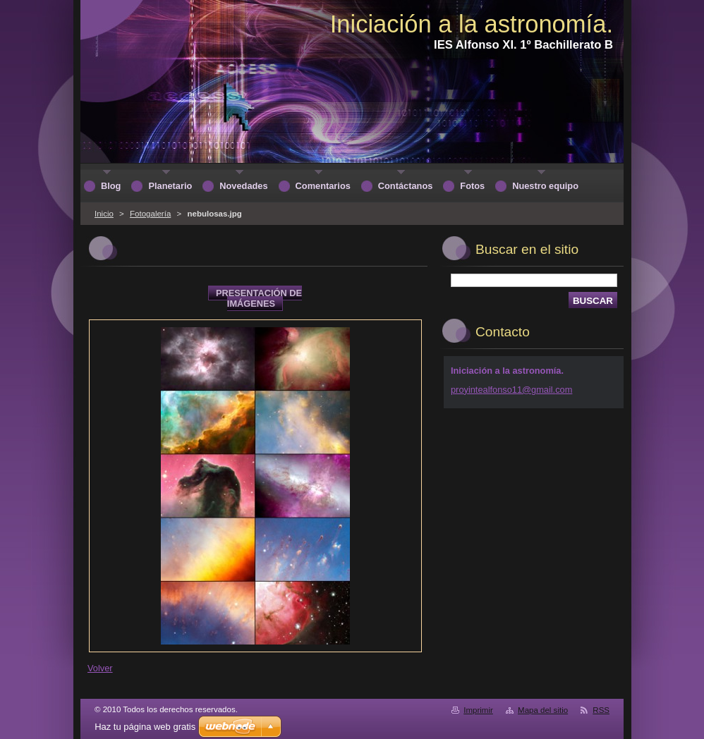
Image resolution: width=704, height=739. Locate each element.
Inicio (104, 213)
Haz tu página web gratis (145, 726)
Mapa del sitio (543, 710)
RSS (601, 710)
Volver (100, 668)
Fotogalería (150, 213)
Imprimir (478, 710)
